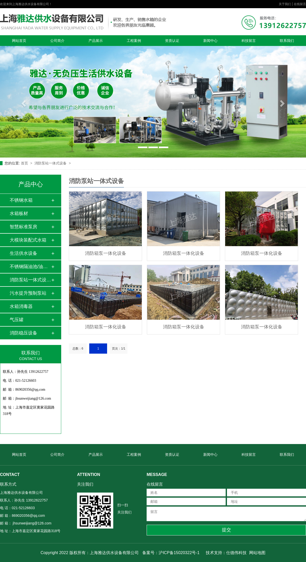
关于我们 (285, 4)
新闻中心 (210, 41)
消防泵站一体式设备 (51, 163)
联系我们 (287, 41)
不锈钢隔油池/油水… (30, 266)
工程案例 (134, 41)
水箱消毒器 (21, 306)
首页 (25, 163)
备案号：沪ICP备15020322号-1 (170, 553)
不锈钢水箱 (21, 200)
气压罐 (16, 319)
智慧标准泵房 (23, 226)
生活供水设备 (23, 253)
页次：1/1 (118, 348)
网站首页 (19, 41)
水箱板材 (19, 213)
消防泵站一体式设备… (30, 279)
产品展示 (95, 41)
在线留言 (300, 4)
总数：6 (77, 348)
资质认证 (172, 41)
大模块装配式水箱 (28, 240)
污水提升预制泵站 (28, 293)
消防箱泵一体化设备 (105, 253)
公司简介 (57, 41)
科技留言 (248, 41)
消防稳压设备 (23, 333)
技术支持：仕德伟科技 (226, 553)
